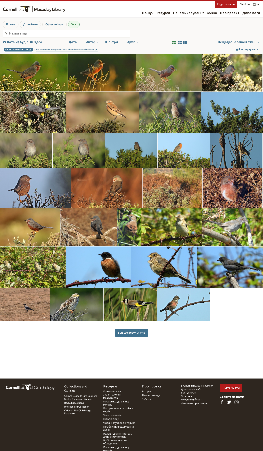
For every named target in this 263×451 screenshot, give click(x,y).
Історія (146, 391)
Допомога (251, 13)
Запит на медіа (112, 415)
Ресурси (163, 13)
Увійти (245, 4)
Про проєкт (229, 13)
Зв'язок (146, 399)
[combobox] (69, 33)
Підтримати (226, 4)
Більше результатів (131, 332)
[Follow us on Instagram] (236, 402)
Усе (74, 24)
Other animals (54, 24)
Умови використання (194, 403)
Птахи (10, 24)
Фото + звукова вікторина (119, 423)
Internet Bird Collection (76, 407)
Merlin (212, 13)
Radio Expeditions (74, 403)
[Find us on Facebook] (222, 402)
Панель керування (188, 13)
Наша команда (151, 395)
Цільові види (111, 419)
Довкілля (30, 24)
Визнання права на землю (197, 386)
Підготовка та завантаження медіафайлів (112, 394)
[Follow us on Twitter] (229, 402)
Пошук (148, 13)
